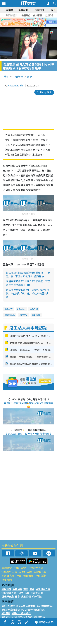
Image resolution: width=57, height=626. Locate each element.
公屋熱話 (26, 15)
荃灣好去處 (40, 572)
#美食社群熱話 (44, 606)
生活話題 (18, 77)
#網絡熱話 (39, 617)
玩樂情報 (40, 10)
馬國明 (21, 309)
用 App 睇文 (45, 92)
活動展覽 (7, 568)
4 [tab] (32, 25)
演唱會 (9, 10)
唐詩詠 (36, 315)
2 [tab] (26, 25)
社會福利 (7, 579)
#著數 (29, 617)
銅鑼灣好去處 (9, 572)
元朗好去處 (25, 572)
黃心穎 (34, 309)
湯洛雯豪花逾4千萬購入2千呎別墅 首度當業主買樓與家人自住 (28, 283)
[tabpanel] (28, 22)
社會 (18, 576)
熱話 (29, 77)
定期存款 (49, 15)
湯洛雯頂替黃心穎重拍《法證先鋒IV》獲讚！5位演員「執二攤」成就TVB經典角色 (28, 293)
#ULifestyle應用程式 (33, 609)
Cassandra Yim (16, 85)
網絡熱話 (10, 315)
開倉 (23, 568)
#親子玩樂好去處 (11, 609)
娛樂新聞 (37, 15)
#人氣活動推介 (27, 606)
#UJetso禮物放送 (21, 613)
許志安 (24, 315)
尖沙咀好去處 (35, 568)
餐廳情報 (28, 576)
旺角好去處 (8, 576)
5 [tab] (35, 25)
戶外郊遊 (40, 576)
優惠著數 (23, 10)
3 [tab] (29, 25)
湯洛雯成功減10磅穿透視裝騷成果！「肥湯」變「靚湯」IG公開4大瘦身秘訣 (28, 274)
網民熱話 (6, 589)
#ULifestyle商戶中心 (13, 617)
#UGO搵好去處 (10, 606)
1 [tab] (23, 25)
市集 (16, 568)
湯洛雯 (9, 309)
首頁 (6, 77)
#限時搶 (6, 613)
